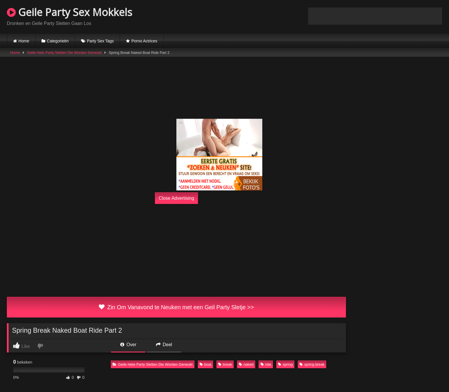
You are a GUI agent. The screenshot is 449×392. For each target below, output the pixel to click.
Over (128, 344)
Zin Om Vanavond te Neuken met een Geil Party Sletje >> (176, 307)
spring (285, 364)
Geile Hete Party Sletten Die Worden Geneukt (64, 52)
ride (266, 364)
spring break (312, 364)
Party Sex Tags (100, 41)
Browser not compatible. (375, 16)
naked (246, 364)
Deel (164, 344)
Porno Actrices (144, 41)
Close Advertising (176, 198)
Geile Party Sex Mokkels (69, 12)
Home (24, 41)
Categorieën (58, 41)
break (225, 364)
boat (205, 364)
